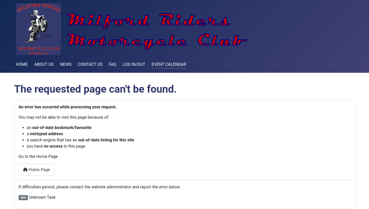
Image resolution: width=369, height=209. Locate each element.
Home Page (36, 169)
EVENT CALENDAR (169, 64)
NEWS (65, 64)
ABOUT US (44, 64)
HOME (22, 64)
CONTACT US (90, 64)
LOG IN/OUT (134, 64)
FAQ (112, 64)
